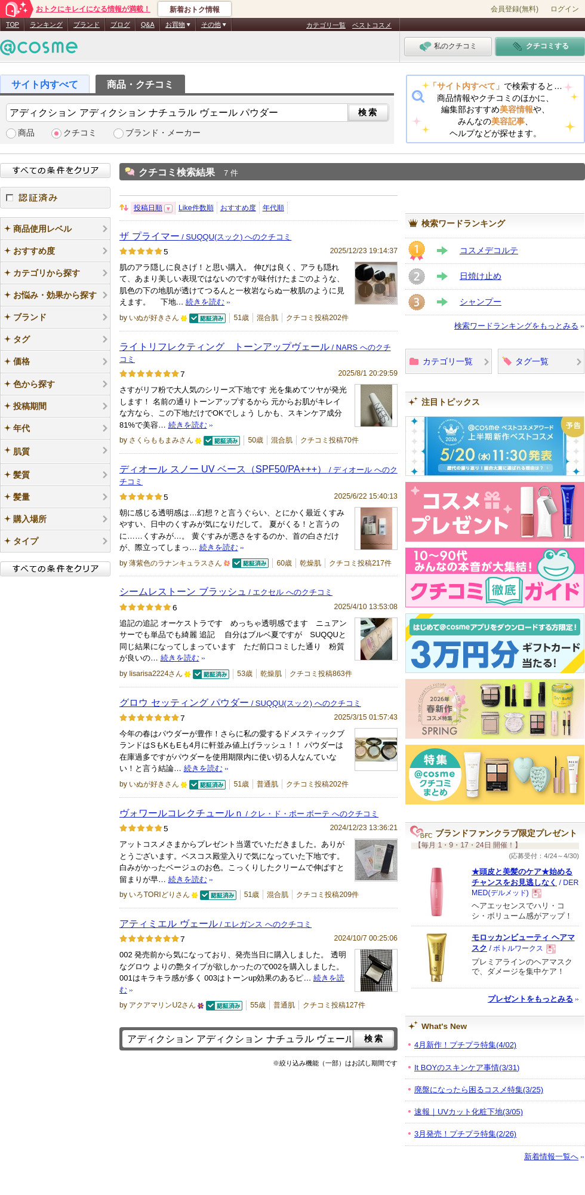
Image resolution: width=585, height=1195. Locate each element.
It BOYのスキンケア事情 (466, 1067)
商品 (26, 132)
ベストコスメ (372, 25)
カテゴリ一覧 (326, 25)
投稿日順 (148, 208)
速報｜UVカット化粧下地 (468, 1111)
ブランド (86, 24)
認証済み (55, 197)
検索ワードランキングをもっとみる (516, 325)
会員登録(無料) (514, 9)
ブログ (120, 24)
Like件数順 (196, 208)
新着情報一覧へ (551, 1156)
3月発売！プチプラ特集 (465, 1133)
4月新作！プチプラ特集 (465, 1044)
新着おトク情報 (195, 9)
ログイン (564, 9)
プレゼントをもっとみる (530, 998)
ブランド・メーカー (163, 132)
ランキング (46, 24)
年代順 (273, 208)
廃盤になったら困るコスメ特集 (478, 1089)
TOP (12, 24)
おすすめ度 (238, 208)
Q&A (148, 24)
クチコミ (80, 132)
